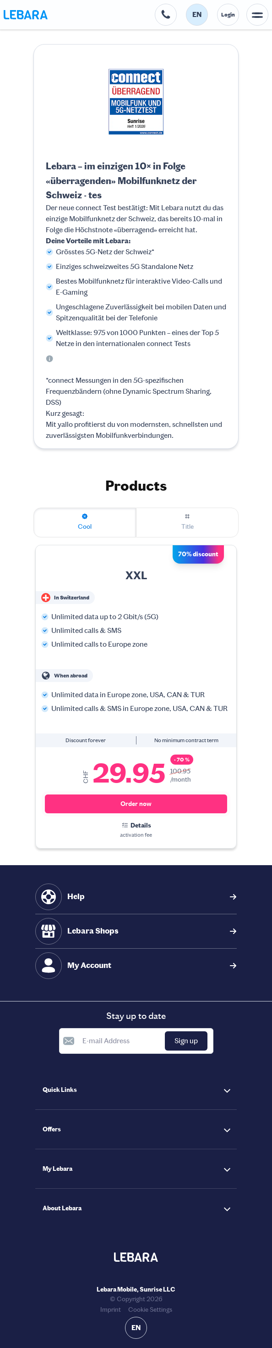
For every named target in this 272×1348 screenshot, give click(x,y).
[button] (136, 1090)
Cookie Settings (150, 1310)
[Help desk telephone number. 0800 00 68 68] (165, 14)
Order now (136, 804)
